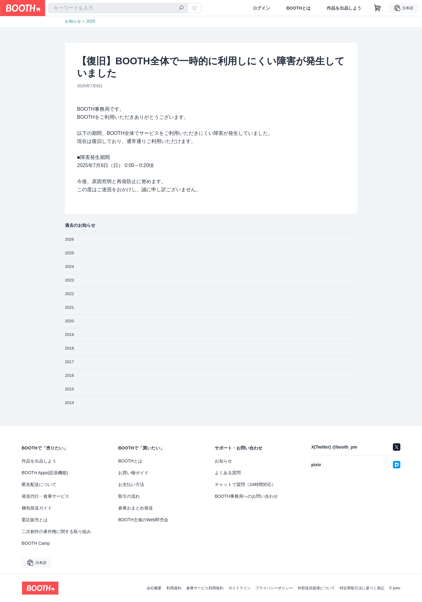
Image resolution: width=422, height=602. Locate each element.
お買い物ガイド (133, 472)
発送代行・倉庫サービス (45, 496)
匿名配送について (39, 484)
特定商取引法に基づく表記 (362, 588)
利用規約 (173, 588)
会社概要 (154, 588)
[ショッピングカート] (377, 8)
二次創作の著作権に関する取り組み (56, 531)
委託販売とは (35, 519)
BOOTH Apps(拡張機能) (45, 472)
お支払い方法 (131, 484)
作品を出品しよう (344, 8)
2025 (90, 21)
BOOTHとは (298, 8)
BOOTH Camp (36, 543)
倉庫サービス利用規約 (204, 588)
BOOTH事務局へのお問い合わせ (246, 496)
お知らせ (73, 21)
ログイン (261, 8)
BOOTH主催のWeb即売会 (143, 519)
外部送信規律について (316, 588)
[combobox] (117, 8)
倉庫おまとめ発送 (135, 507)
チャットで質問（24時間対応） (245, 484)
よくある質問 (228, 472)
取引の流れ (129, 496)
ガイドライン (239, 588)
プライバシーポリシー (274, 588)
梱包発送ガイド (37, 507)
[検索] (181, 8)
